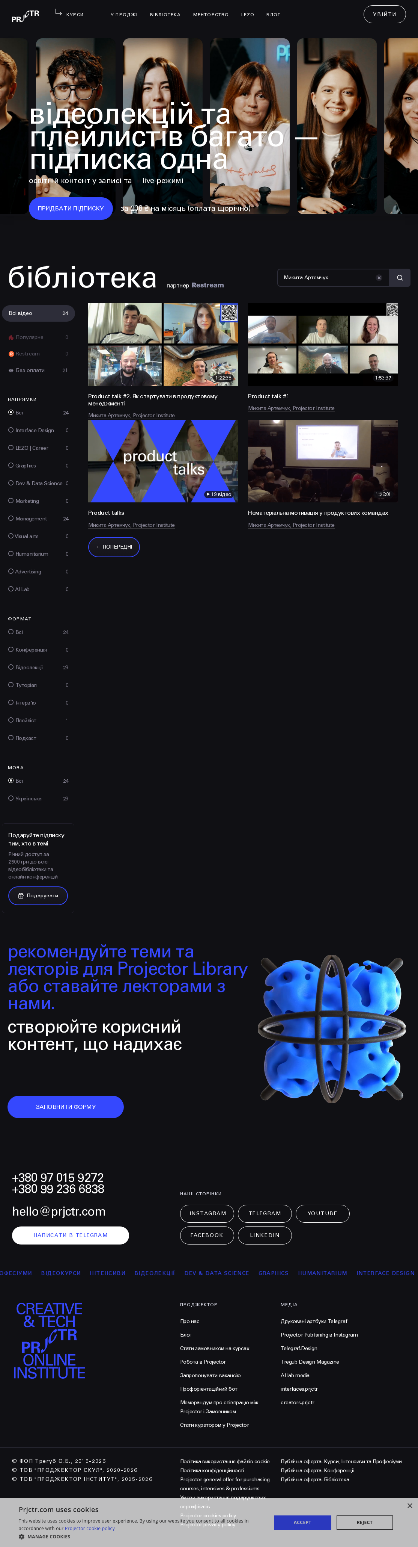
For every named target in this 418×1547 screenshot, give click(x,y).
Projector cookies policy (208, 1515)
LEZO (251, 9)
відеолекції (178, 1273)
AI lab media (295, 1375)
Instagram (208, 1213)
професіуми (35, 1273)
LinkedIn (265, 1235)
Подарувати (38, 895)
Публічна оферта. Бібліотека (315, 1479)
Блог (276, 9)
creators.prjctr (297, 1402)
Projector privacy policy (208, 1524)
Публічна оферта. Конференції (317, 1470)
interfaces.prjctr (299, 1389)
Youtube (323, 1213)
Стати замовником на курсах (215, 1348)
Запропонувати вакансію (210, 1375)
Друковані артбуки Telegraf (314, 1321)
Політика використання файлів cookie (225, 1461)
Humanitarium (346, 1273)
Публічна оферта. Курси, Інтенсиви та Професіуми (341, 1461)
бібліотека (168, 9)
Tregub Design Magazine (310, 1362)
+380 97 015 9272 (58, 1177)
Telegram (264, 1213)
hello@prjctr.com (59, 1211)
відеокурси (85, 1273)
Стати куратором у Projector (214, 1425)
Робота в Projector (203, 1362)
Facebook (206, 1235)
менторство (214, 9)
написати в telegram (70, 1235)
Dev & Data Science (240, 1273)
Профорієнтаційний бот (209, 1389)
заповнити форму (66, 1106)
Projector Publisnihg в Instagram (319, 1335)
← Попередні (114, 547)
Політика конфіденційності (212, 1470)
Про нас (190, 1321)
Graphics (298, 1273)
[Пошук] (333, 278)
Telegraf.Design (299, 1348)
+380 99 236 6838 (58, 1189)
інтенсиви (131, 1273)
